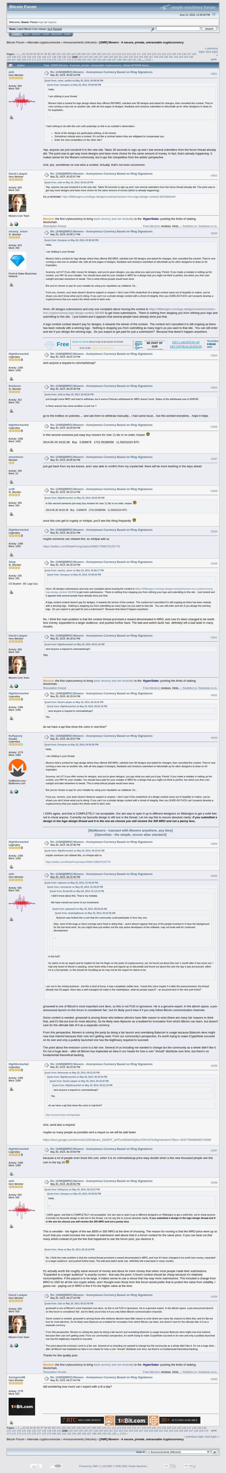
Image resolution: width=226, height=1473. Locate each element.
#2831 (214, 637)
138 (54, 56)
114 (124, 53)
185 (104, 59)
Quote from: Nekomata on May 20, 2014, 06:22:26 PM (72, 1072)
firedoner (15, 386)
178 (69, 59)
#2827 (214, 459)
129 (9, 56)
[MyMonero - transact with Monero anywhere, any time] (130, 830)
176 (59, 59)
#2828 (214, 491)
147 (100, 56)
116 (134, 53)
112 (113, 53)
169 (24, 59)
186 (109, 59)
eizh (11, 72)
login (41, 22)
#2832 (214, 695)
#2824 (214, 355)
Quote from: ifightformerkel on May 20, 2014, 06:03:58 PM (74, 498)
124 (174, 53)
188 (119, 59)
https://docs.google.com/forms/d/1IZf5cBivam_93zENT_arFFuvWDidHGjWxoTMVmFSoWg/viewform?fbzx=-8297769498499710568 (127, 1139)
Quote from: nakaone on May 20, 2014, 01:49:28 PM (71, 883)
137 (49, 56)
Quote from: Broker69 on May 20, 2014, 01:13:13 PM (77, 891)
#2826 (214, 426)
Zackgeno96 (17, 1377)
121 (159, 53)
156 (146, 56)
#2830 (214, 563)
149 (111, 56)
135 (39, 56)
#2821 (214, 73)
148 (106, 56)
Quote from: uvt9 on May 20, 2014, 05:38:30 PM (69, 394)
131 (19, 56)
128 (194, 53)
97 (42, 53)
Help (26, 34)
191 (134, 59)
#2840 (214, 1379)
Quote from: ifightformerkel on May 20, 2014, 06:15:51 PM (74, 850)
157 (151, 56)
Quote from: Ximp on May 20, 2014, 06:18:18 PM (69, 1249)
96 (38, 53)
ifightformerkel (19, 353)
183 (94, 59)
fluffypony (16, 735)
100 (53, 53)
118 (144, 53)
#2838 (214, 1182)
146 (96, 56)
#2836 (214, 1065)
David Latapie (18, 173)
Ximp (12, 562)
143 (80, 56)
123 (169, 53)
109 (98, 53)
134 (34, 56)
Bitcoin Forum (15, 42)
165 (191, 56)
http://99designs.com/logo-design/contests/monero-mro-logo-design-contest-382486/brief (118, 196)
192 (139, 59)
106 (83, 53)
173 (44, 59)
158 (156, 56)
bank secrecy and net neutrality (114, 218)
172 (39, 59)
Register (57, 34)
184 (99, 59)
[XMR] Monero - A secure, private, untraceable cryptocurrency (141, 42)
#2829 (214, 531)
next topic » (212, 1436)
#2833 (214, 737)
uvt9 (12, 489)
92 (24, 53)
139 (59, 56)
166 (9, 59)
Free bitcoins (151, 226)
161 (171, 56)
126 (184, 53)
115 (129, 53)
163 (181, 56)
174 (49, 59)
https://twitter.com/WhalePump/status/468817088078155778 (81, 546)
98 (45, 53)
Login (46, 34)
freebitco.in (190, 226)
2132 (148, 59)
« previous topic (194, 1436)
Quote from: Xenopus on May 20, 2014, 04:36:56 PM (74, 85)
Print (214, 59)
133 (29, 56)
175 (54, 59)
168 (19, 59)
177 (64, 59)
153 (131, 56)
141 (69, 56)
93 (27, 53)
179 (74, 59)
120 (154, 53)
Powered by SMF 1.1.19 (92, 1466)
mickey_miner (18, 231)
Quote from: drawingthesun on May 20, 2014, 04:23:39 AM (85, 913)
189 (124, 59)
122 (164, 53)
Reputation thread (54, 226)
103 (68, 53)
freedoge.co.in (207, 226)
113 (119, 53)
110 (104, 53)
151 (121, 56)
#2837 (214, 1150)
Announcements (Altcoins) (80, 42)
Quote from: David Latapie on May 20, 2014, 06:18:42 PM (73, 702)
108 (93, 53)
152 (126, 56)
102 (63, 53)
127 (189, 53)
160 (166, 56)
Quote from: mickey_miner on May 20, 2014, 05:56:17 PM (74, 570)
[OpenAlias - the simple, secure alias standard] (131, 834)
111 (109, 53)
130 (14, 56)
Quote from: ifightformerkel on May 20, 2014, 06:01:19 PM (74, 644)
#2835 (214, 876)
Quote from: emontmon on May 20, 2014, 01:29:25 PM (75, 887)
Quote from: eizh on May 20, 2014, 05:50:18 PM (68, 182)
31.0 (49, 29)
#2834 (214, 843)
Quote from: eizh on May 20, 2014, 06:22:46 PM (68, 1303)
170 (29, 59)
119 (149, 53)
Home (17, 34)
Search (36, 34)
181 (84, 59)
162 (176, 56)
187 (114, 59)
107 (89, 53)
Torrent (57, 29)
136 (44, 56)
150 (116, 56)
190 (129, 59)
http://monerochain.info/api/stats (63, 1115)
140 (64, 56)
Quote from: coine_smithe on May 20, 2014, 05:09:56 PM (73, 80)
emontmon (16, 457)
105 (78, 53)
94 (31, 53)
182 (89, 59)
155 (141, 56)
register (52, 22)
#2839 (214, 1296)
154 (136, 56)
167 (14, 59)
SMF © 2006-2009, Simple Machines (127, 1466)
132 (24, 56)
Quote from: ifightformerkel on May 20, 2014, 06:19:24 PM (77, 1077)
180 (79, 59)
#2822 (214, 175)
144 (85, 56)
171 (34, 59)
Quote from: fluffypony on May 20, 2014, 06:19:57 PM (72, 1189)
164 (186, 56)
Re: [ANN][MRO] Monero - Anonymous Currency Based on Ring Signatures (101, 72)
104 (73, 53)
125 (179, 53)
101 (58, 53)
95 (34, 53)
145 (91, 56)
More (67, 34)
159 (161, 56)
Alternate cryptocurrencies (43, 42)
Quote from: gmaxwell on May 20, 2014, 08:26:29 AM (79, 909)
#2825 (214, 387)
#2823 (214, 233)
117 (139, 53)
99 (49, 53)
